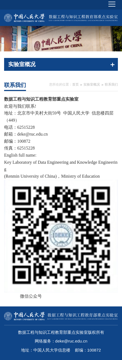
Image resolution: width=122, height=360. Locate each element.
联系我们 (111, 84)
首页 (75, 84)
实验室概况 (91, 84)
